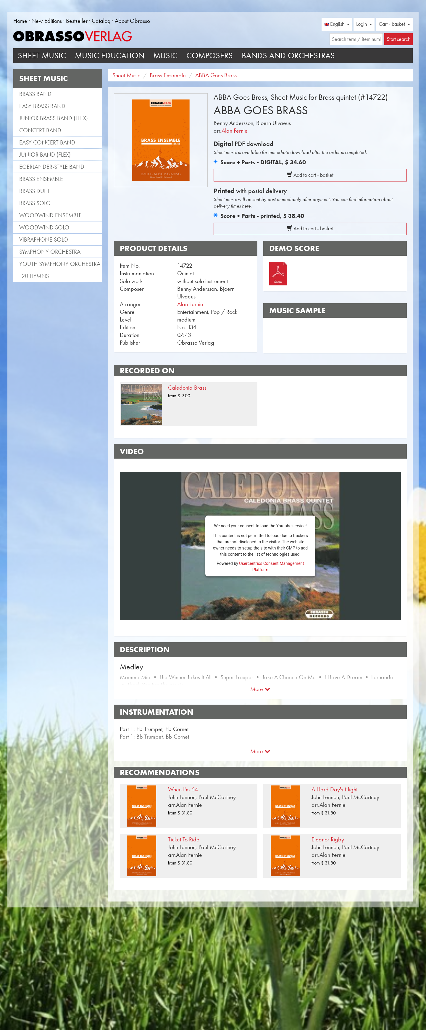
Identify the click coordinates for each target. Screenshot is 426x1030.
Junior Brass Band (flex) (53, 118)
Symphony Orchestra (49, 251)
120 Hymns (34, 275)
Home (20, 21)
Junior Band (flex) (45, 154)
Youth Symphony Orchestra (59, 263)
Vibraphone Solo (43, 239)
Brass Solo (35, 203)
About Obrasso (132, 21)
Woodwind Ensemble (50, 215)
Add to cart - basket (310, 175)
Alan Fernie (235, 130)
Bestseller (77, 21)
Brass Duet (34, 191)
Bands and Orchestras (288, 55)
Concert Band (40, 130)
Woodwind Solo (44, 227)
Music (165, 55)
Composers (209, 55)
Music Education (109, 55)
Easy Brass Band (42, 106)
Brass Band (35, 93)
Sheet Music (42, 55)
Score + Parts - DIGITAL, (263, 162)
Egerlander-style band (51, 166)
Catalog (101, 21)
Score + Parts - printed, (262, 215)
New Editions (46, 21)
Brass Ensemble (41, 178)
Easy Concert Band (47, 142)
